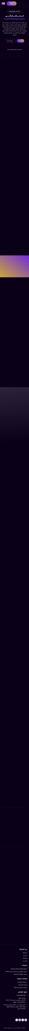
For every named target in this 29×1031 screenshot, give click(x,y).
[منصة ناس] (14, 1014)
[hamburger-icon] (3, 3)
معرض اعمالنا (10, 41)
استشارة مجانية (11, 3)
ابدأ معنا (20, 41)
